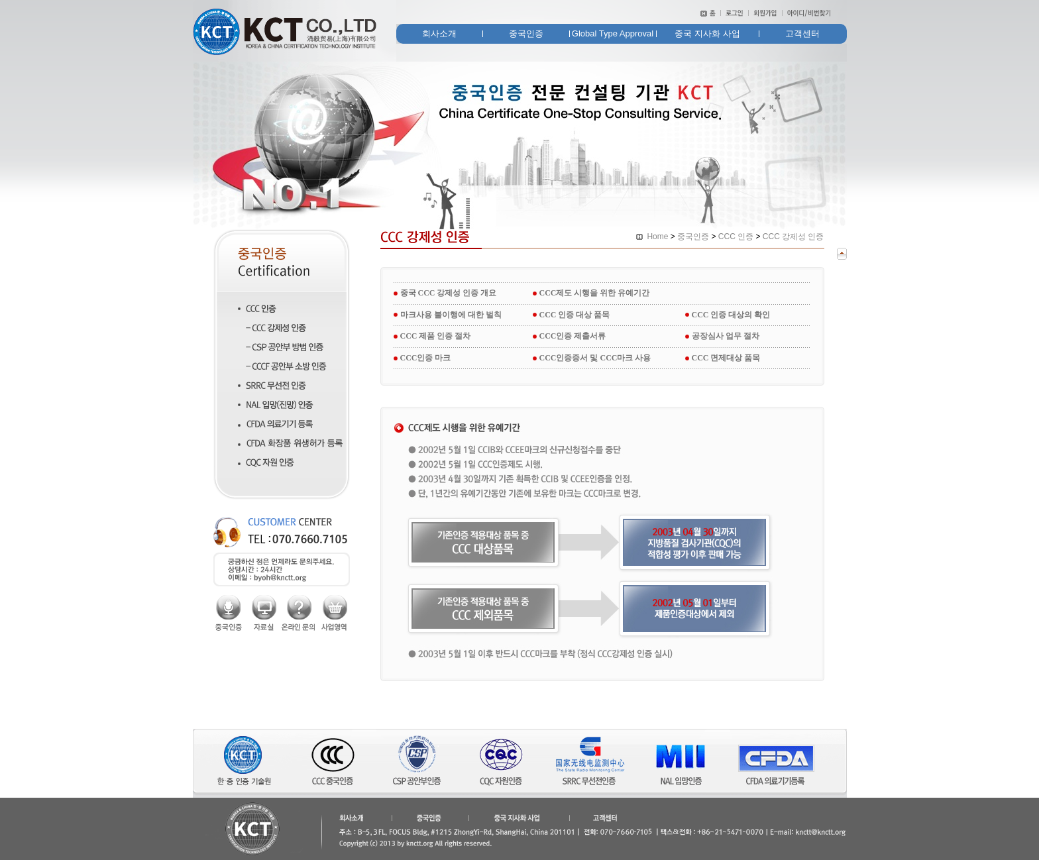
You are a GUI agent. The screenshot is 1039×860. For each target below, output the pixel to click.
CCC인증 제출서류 (572, 336)
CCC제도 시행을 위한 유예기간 (594, 292)
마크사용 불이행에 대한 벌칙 (451, 314)
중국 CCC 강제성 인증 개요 (448, 292)
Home (657, 236)
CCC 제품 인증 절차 (435, 336)
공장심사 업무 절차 (725, 336)
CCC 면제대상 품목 (726, 357)
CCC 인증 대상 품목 (574, 314)
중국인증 (693, 236)
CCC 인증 (735, 236)
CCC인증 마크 (425, 357)
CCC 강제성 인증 (793, 236)
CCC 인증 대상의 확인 (731, 314)
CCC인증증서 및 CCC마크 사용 (595, 357)
